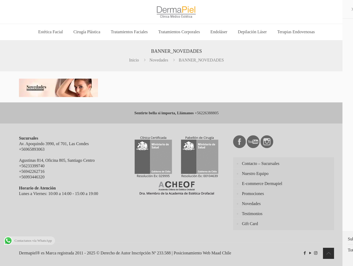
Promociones (253, 193)
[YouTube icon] (310, 253)
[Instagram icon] (316, 253)
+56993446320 (32, 177)
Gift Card (250, 223)
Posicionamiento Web (192, 253)
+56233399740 (32, 166)
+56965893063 (32, 149)
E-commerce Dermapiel (262, 183)
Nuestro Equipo (255, 173)
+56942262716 (32, 171)
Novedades (158, 60)
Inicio (134, 60)
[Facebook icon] (305, 253)
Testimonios (252, 213)
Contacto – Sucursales (260, 163)
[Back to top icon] (328, 253)
